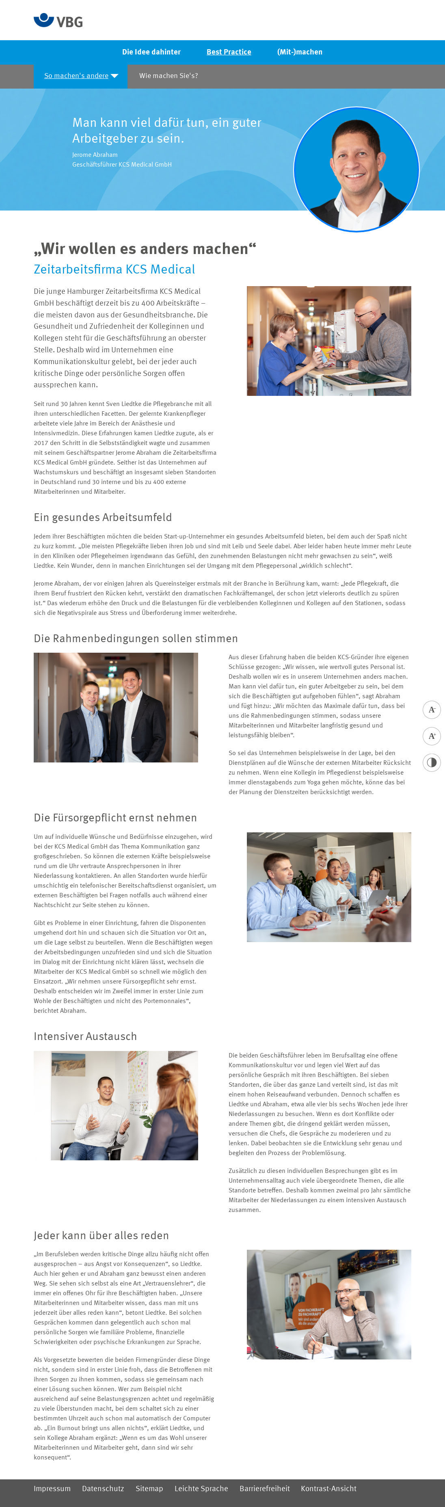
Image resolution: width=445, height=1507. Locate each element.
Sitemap (149, 1489)
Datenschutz (103, 1489)
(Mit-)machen (300, 52)
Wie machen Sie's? (168, 76)
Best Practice (229, 52)
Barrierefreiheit (265, 1489)
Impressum (52, 1489)
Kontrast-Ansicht (328, 1489)
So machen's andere (76, 76)
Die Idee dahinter (151, 52)
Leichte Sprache (201, 1489)
